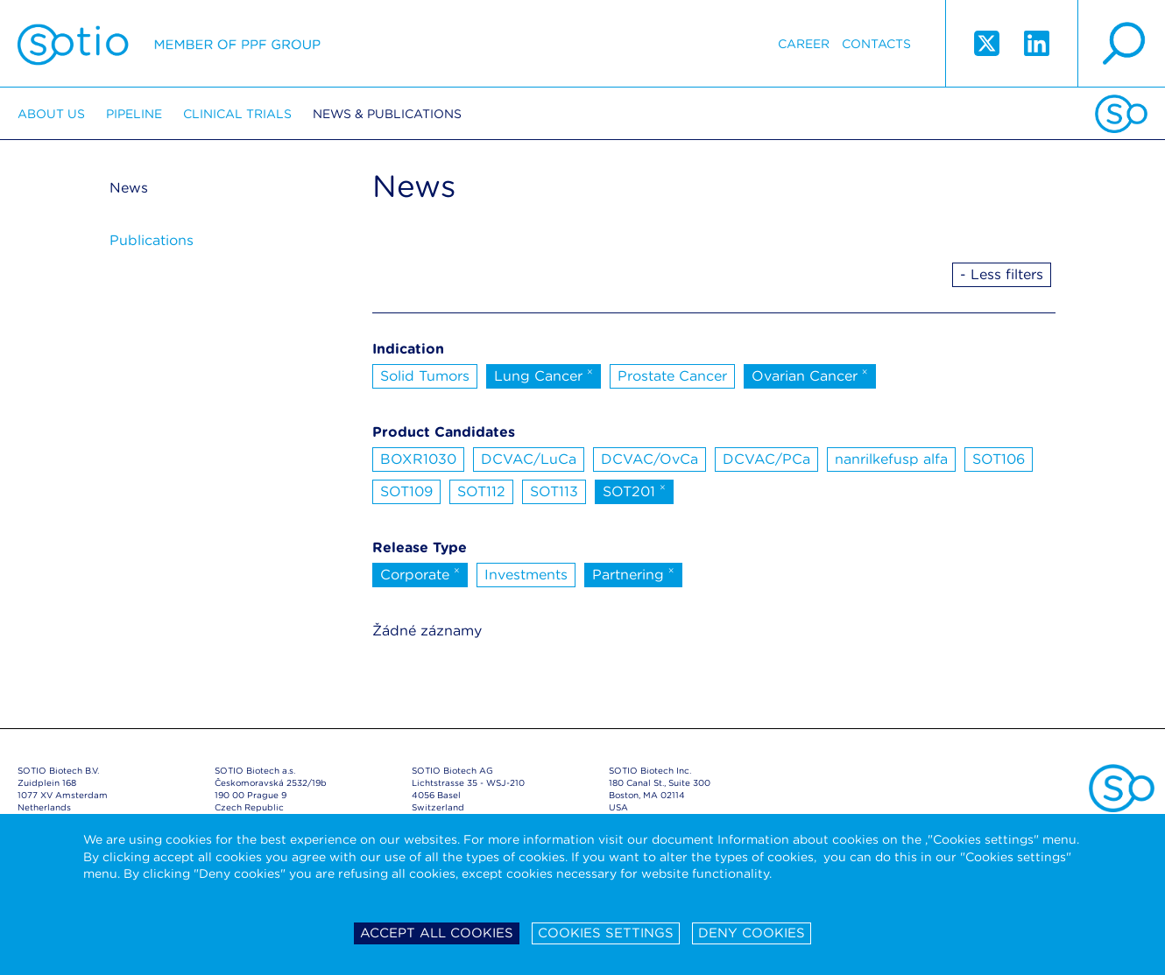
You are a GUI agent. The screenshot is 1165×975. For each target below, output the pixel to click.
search (1121, 44)
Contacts (876, 44)
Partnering (633, 573)
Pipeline (134, 114)
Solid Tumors (425, 376)
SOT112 (481, 491)
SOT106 (998, 459)
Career (804, 44)
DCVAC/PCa (766, 459)
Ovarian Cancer (810, 374)
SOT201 (634, 490)
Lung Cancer (543, 374)
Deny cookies (751, 933)
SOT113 (554, 491)
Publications (151, 240)
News (128, 187)
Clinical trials (237, 114)
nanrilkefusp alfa (891, 459)
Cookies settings (606, 933)
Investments (526, 574)
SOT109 (406, 491)
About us (51, 114)
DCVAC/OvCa (649, 459)
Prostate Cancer (672, 376)
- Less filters (1001, 274)
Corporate (420, 573)
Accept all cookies (436, 933)
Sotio (169, 44)
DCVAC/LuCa (528, 459)
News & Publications (387, 114)
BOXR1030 (418, 459)
